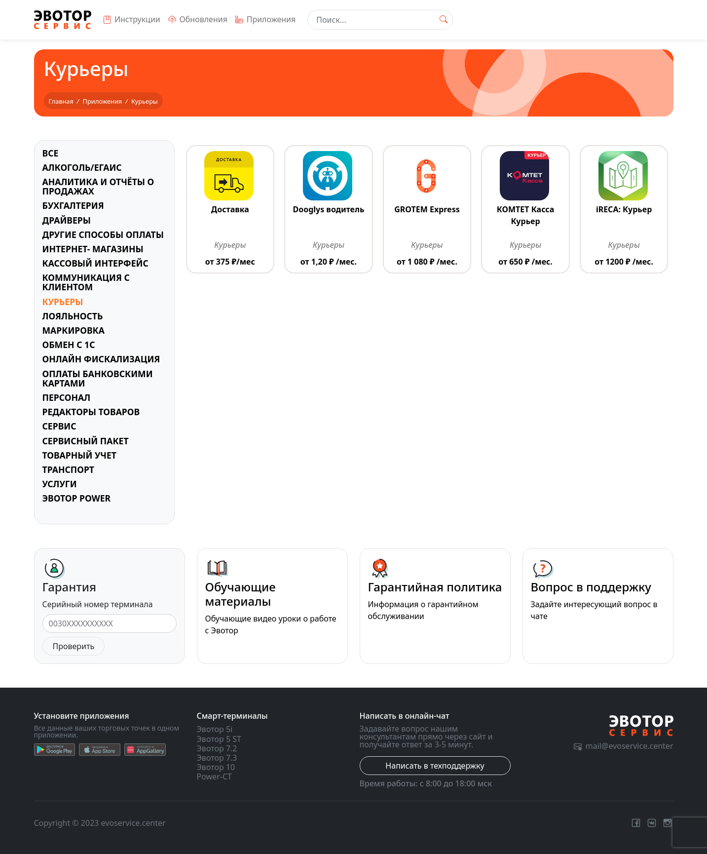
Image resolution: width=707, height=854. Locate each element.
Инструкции (131, 19)
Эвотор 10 (216, 767)
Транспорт (68, 469)
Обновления (197, 19)
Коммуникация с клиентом (86, 282)
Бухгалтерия (73, 205)
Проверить (74, 646)
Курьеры (62, 302)
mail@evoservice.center (623, 745)
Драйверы (66, 220)
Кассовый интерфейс (95, 263)
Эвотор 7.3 (217, 757)
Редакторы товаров (91, 412)
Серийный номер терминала (97, 604)
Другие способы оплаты (103, 234)
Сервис (59, 426)
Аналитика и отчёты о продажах (98, 186)
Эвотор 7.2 (217, 748)
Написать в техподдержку (434, 765)
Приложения (265, 19)
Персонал (66, 397)
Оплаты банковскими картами (97, 378)
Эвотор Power (76, 498)
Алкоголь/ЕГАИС (82, 167)
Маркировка (73, 330)
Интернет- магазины (93, 249)
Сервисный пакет (85, 441)
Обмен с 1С (68, 344)
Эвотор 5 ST (219, 739)
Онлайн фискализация (101, 359)
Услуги (59, 484)
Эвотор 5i (215, 729)
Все (50, 153)
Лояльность (72, 316)
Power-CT (214, 776)
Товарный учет (79, 455)
